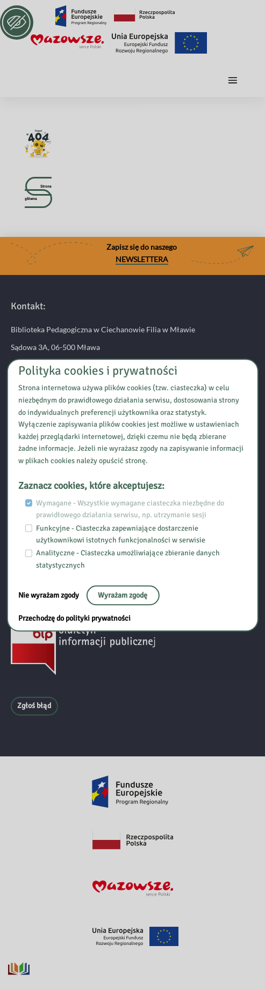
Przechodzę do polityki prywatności (74, 618)
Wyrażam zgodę (122, 595)
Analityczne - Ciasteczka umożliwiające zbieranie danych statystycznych (128, 559)
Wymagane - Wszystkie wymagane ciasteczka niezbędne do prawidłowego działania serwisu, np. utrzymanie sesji (130, 509)
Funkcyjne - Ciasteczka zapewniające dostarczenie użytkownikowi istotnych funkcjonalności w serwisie (120, 534)
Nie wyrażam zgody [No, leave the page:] (49, 595)
